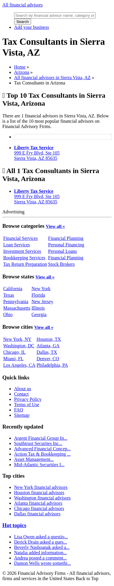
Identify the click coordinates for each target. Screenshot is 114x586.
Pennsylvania (15, 301)
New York (40, 288)
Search (22, 21)
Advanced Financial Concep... (42, 448)
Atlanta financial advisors (38, 503)
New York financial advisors (40, 487)
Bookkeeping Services (24, 257)
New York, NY (17, 339)
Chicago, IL (14, 352)
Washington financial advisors (42, 497)
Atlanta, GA (48, 345)
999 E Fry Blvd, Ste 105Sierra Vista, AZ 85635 (37, 153)
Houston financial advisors (39, 492)
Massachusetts (16, 308)
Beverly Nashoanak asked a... (41, 547)
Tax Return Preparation (25, 264)
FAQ (18, 409)
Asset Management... (34, 459)
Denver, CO (48, 358)
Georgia (38, 314)
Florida (38, 295)
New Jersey (42, 301)
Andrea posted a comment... (40, 557)
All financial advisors (22, 4)
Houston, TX (49, 339)
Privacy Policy (28, 399)
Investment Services (22, 251)
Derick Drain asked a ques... (40, 542)
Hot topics (14, 525)
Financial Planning (65, 238)
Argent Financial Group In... (40, 438)
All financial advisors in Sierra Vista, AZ (52, 77)
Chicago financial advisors (39, 508)
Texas (8, 295)
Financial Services (20, 238)
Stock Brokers (61, 264)
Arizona (21, 72)
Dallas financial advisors (37, 513)
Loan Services (16, 244)
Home (19, 66)
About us (22, 388)
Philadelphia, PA (52, 365)
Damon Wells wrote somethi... (42, 563)
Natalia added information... (40, 552)
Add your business (31, 27)
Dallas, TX (47, 352)
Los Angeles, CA (19, 365)
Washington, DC (18, 345)
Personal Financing (66, 244)
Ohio (8, 314)
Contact (21, 393)
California (12, 288)
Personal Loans (62, 251)
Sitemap (21, 415)
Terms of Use (26, 404)
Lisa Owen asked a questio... (41, 536)
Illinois (38, 308)
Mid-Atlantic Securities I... (39, 464)
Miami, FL (13, 358)
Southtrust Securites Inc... (38, 443)
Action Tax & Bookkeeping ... (42, 453)
